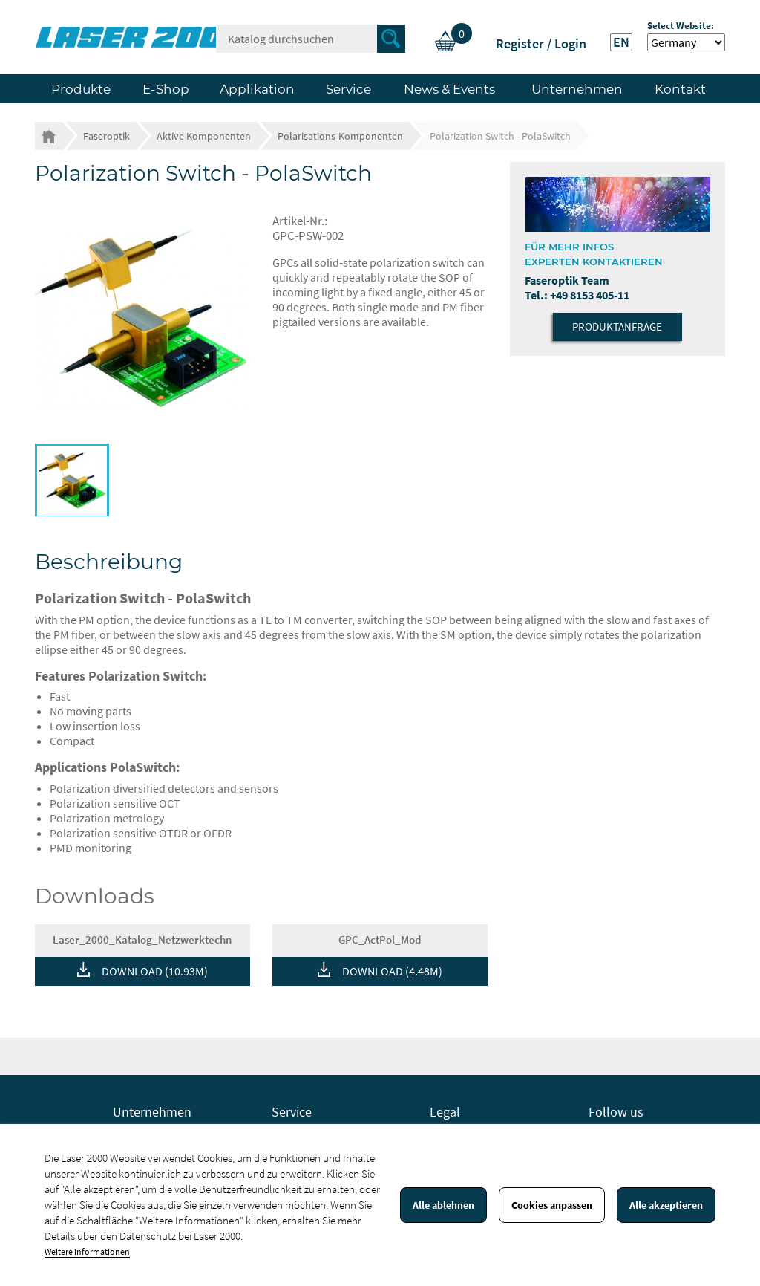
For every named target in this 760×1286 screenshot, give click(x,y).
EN (621, 42)
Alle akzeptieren (666, 1205)
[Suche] (310, 39)
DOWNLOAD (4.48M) (392, 971)
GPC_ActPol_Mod (379, 939)
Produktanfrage (617, 326)
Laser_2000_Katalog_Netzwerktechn (142, 939)
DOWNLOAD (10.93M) (155, 971)
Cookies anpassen (551, 1205)
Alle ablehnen (443, 1205)
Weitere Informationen (87, 1251)
